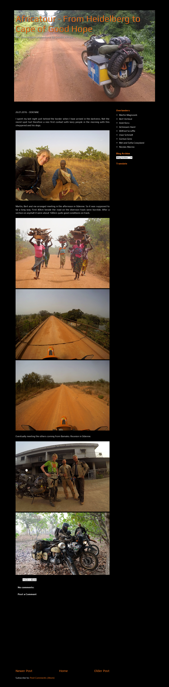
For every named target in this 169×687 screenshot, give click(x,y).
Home (63, 671)
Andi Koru (124, 123)
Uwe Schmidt (126, 135)
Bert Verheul (125, 119)
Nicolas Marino (126, 147)
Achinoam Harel (127, 127)
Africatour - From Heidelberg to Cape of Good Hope (78, 23)
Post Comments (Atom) (42, 677)
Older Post (102, 671)
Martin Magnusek (128, 115)
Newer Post (24, 671)
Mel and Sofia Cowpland (131, 142)
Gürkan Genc (125, 138)
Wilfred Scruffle (127, 131)
